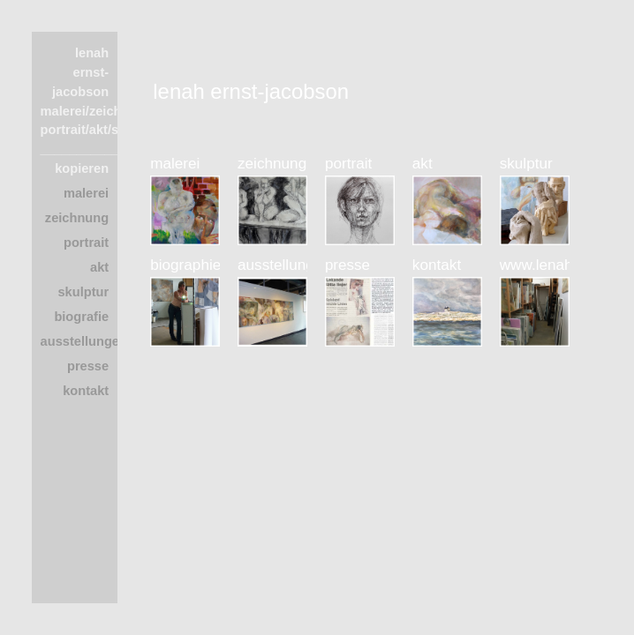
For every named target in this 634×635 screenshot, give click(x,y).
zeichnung (77, 218)
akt (99, 267)
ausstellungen (84, 341)
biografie (81, 317)
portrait (86, 242)
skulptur (83, 292)
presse (88, 366)
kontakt (86, 391)
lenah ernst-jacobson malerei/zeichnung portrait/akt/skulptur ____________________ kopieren (113, 111)
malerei (86, 193)
